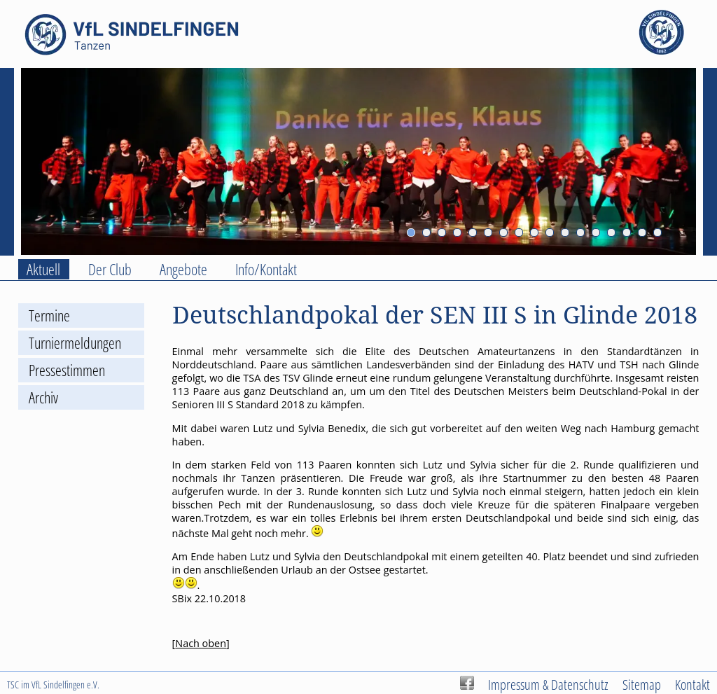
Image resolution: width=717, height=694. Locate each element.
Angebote (183, 269)
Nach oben (200, 643)
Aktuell (43, 269)
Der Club (110, 269)
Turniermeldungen (75, 343)
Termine (49, 315)
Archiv (43, 397)
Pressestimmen (67, 370)
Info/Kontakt (266, 269)
